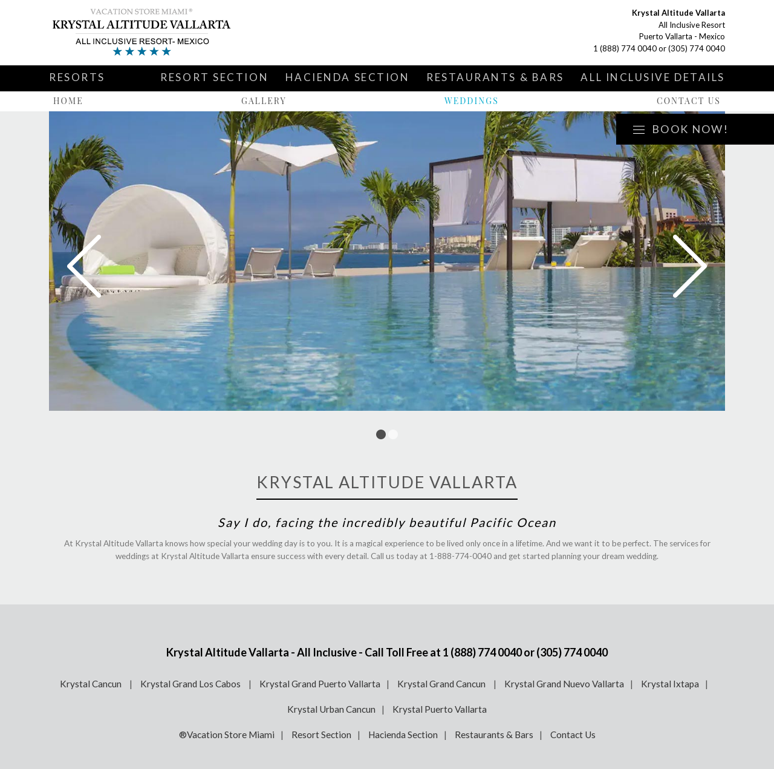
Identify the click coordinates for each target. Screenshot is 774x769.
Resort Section (214, 77)
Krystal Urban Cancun (331, 709)
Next (690, 266)
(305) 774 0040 (696, 48)
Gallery (264, 100)
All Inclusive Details (652, 77)
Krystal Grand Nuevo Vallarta (564, 683)
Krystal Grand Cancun (442, 683)
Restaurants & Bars (495, 77)
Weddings (471, 100)
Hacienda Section (347, 77)
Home (68, 100)
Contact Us (689, 100)
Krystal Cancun (91, 683)
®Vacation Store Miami (227, 734)
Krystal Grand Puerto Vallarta (319, 683)
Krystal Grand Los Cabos (191, 683)
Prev (84, 266)
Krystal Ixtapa (670, 683)
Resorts (77, 77)
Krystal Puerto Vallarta (439, 709)
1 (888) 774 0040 (625, 48)
